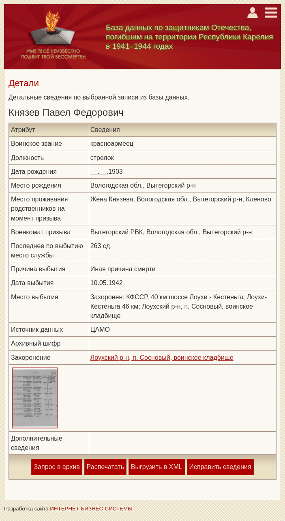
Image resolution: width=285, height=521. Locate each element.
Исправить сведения (220, 466)
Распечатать (105, 466)
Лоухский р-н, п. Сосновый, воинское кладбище (162, 357)
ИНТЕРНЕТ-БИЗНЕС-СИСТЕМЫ (91, 509)
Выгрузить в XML (156, 466)
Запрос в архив (56, 466)
